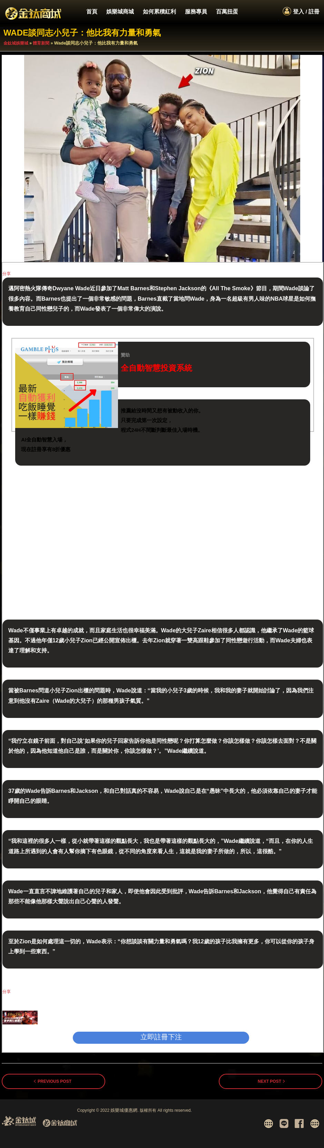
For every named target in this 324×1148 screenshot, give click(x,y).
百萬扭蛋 (227, 11)
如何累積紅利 (159, 11)
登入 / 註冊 (306, 11)
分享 (6, 273)
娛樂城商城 (120, 11)
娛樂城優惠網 (123, 1110)
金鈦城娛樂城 (15, 43)
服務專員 (196, 11)
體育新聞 (41, 43)
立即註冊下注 (161, 1037)
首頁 (91, 11)
